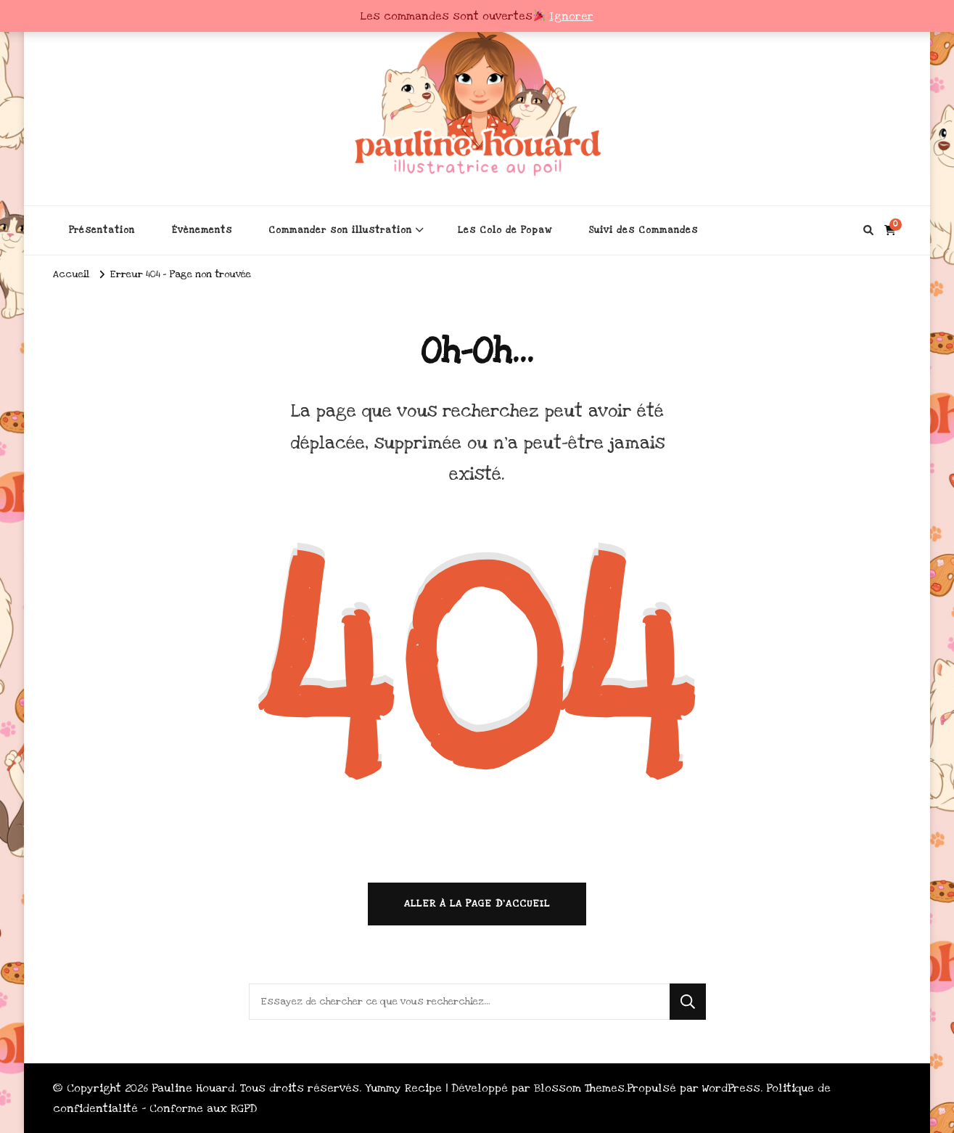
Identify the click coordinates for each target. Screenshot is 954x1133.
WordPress (731, 1088)
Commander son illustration (340, 230)
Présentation (102, 230)
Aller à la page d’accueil (477, 903)
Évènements (201, 230)
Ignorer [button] (571, 16)
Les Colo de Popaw (505, 230)
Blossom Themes (579, 1088)
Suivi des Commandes (643, 230)
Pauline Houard (193, 1088)
